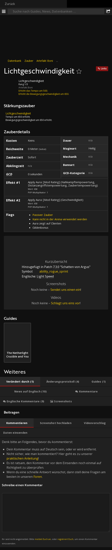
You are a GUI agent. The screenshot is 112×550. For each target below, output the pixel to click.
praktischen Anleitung (22, 458)
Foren (37, 477)
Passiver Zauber (42, 215)
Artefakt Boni (45, 61)
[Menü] (4, 11)
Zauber (28, 61)
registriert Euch (65, 539)
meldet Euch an (43, 539)
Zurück (10, 4)
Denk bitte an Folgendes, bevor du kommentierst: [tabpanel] (56, 492)
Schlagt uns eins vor (65, 303)
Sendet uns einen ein (65, 290)
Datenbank (14, 61)
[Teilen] (108, 11)
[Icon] (10, 84)
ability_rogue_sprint (51, 271)
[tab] (20, 381)
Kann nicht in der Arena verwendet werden (59, 219)
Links (104, 68)
